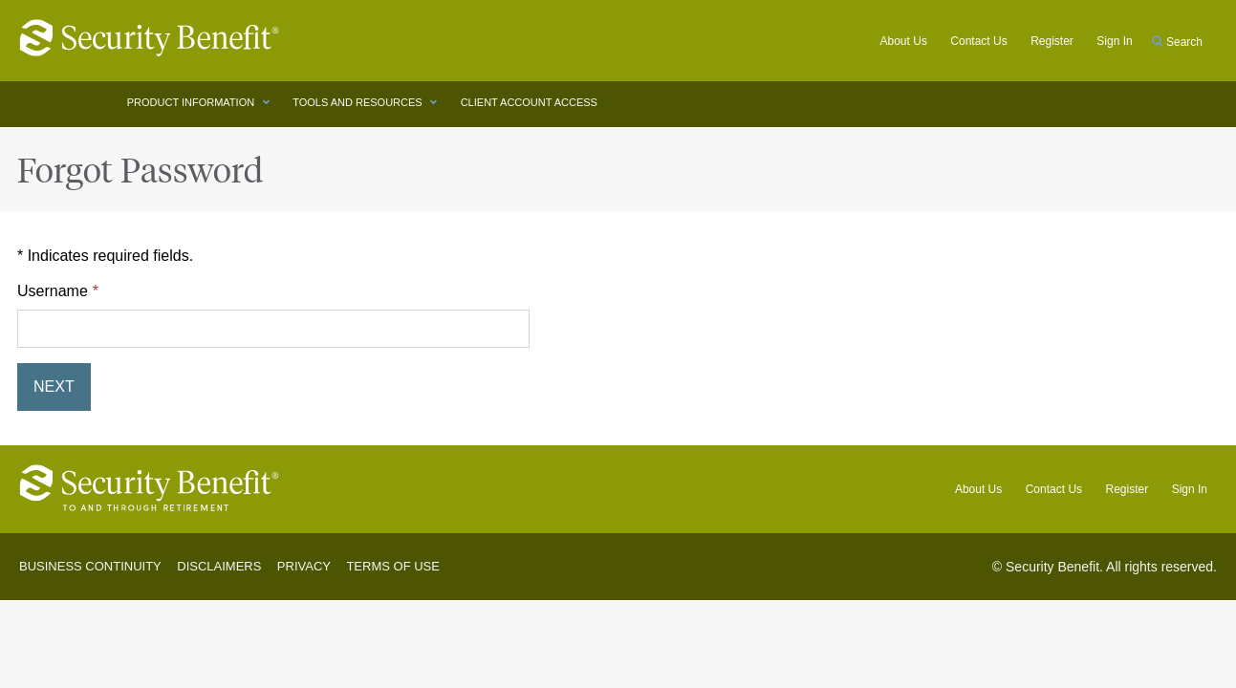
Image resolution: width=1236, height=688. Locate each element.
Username (52, 291)
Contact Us (978, 41)
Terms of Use (393, 566)
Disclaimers (219, 566)
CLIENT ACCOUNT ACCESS (530, 102)
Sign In (1189, 489)
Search (1177, 42)
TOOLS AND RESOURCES (359, 102)
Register (1051, 41)
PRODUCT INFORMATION (192, 102)
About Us (903, 41)
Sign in (1114, 41)
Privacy (304, 566)
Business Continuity (90, 566)
